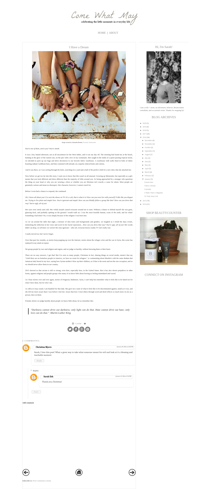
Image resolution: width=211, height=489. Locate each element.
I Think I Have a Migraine (153, 193)
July (146, 158)
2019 (144, 127)
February (148, 176)
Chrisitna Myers (44, 347)
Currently (147, 189)
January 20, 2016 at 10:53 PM (125, 347)
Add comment (28, 403)
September (148, 151)
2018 (144, 130)
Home (102, 32)
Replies (36, 371)
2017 (144, 134)
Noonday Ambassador (89, 142)
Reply (39, 360)
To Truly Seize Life (151, 196)
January (147, 179)
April (146, 169)
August (147, 154)
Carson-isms (148, 182)
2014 (144, 204)
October (147, 147)
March (147, 172)
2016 (144, 137)
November (148, 144)
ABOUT (113, 32)
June (146, 162)
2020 (144, 123)
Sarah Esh (48, 376)
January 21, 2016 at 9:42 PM (123, 376)
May (146, 165)
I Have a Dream (149, 186)
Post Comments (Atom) (42, 481)
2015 (144, 201)
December (148, 140)
